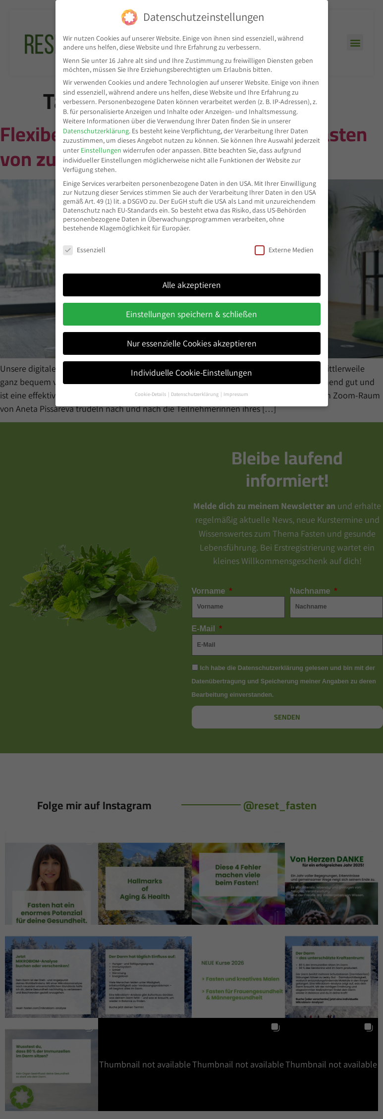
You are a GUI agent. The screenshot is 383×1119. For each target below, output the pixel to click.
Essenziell (84, 248)
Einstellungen (101, 149)
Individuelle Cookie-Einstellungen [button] (191, 371)
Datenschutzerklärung (96, 129)
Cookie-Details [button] (151, 393)
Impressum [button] (235, 393)
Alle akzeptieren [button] (192, 283)
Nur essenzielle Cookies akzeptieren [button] (192, 342)
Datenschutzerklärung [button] (195, 393)
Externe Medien (284, 248)
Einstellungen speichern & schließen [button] (191, 313)
